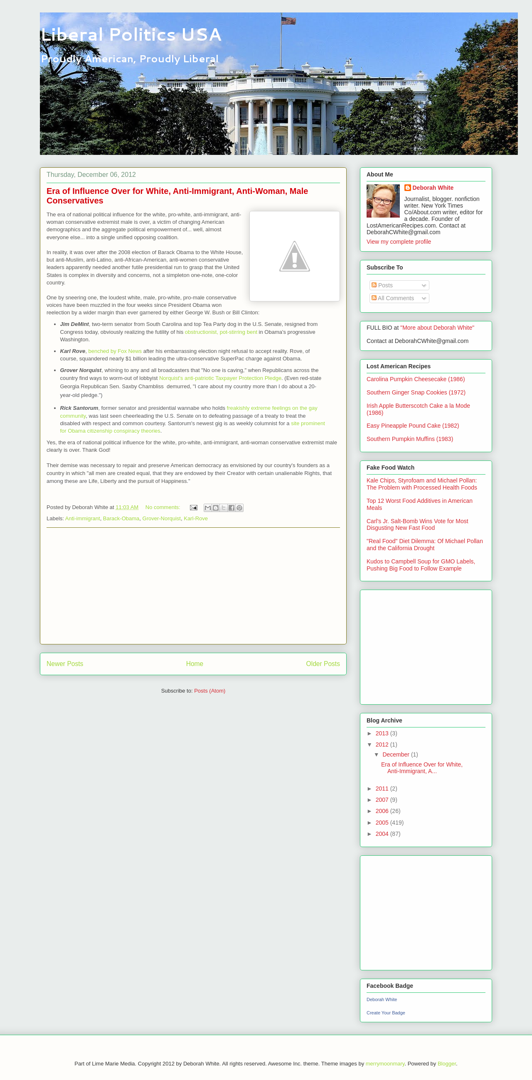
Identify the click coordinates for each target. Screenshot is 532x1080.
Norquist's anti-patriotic (187, 378)
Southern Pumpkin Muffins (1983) (410, 439)
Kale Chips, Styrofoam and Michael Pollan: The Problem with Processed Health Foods (422, 484)
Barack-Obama (121, 518)
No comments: (163, 507)
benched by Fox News (115, 351)
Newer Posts (65, 663)
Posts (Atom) (209, 691)
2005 (383, 822)
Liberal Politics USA (131, 34)
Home (195, 663)
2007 (383, 799)
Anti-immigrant (82, 518)
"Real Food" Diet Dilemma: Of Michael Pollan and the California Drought (425, 544)
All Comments (393, 298)
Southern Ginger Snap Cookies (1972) (416, 392)
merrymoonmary (385, 1063)
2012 (383, 744)
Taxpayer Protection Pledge (248, 378)
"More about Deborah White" (437, 327)
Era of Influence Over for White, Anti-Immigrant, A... (422, 768)
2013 (383, 733)
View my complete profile (399, 241)
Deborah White (433, 187)
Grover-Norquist (162, 518)
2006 (383, 811)
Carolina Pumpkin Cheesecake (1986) (416, 379)
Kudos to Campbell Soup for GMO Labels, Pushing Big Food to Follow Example (421, 565)
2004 (383, 833)
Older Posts (323, 663)
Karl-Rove (196, 518)
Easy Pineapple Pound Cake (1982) (413, 425)
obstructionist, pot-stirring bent (221, 332)
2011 (383, 788)
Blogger (447, 1063)
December (396, 754)
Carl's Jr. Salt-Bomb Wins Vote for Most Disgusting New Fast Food (417, 524)
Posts (382, 285)
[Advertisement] (193, 586)
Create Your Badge (386, 1012)
